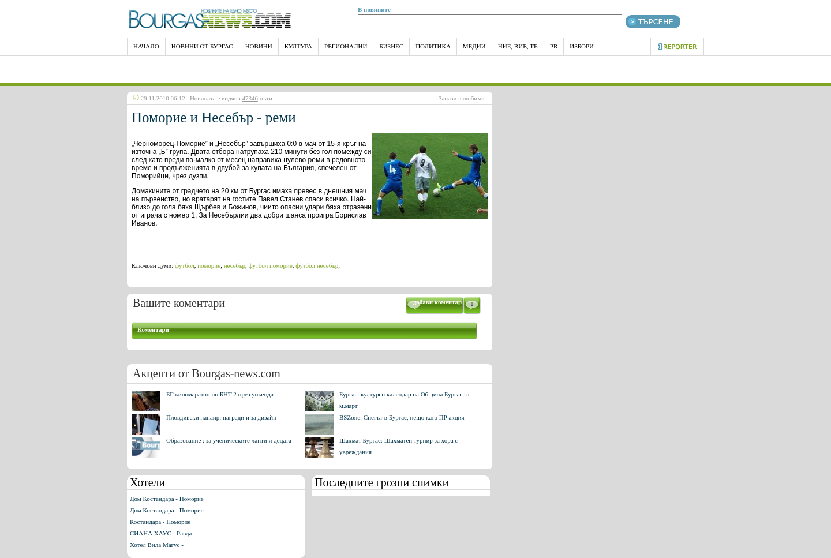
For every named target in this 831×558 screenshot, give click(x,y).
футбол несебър (316, 265)
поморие (208, 265)
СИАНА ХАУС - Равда (161, 533)
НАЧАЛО (146, 46)
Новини (258, 46)
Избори (582, 46)
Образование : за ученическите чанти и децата (228, 440)
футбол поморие (271, 265)
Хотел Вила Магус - (157, 544)
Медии (474, 46)
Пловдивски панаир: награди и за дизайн (221, 417)
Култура (298, 46)
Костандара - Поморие (160, 521)
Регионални (345, 46)
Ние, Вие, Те (518, 46)
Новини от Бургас (202, 46)
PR (553, 46)
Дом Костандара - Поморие (167, 498)
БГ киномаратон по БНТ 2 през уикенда (220, 394)
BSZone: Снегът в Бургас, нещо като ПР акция (402, 417)
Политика (433, 46)
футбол (184, 265)
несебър (234, 265)
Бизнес (391, 46)
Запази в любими (462, 98)
